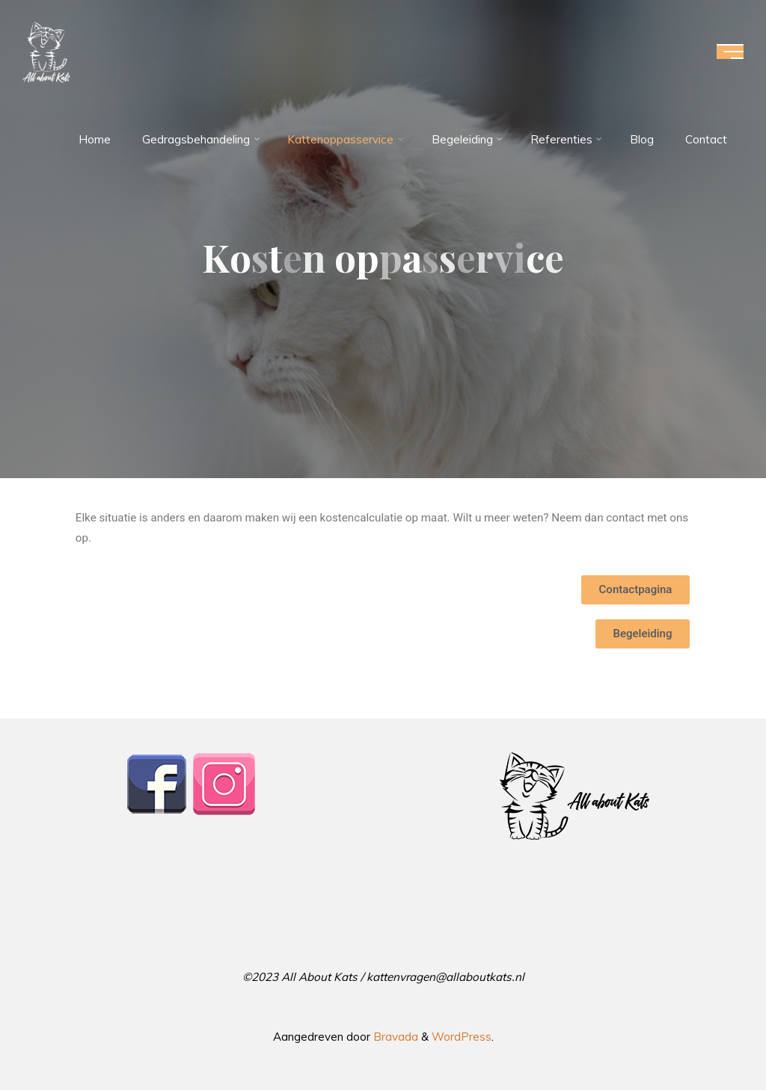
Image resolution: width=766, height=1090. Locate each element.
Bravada (394, 1036)
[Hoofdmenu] (730, 51)
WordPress (461, 1036)
